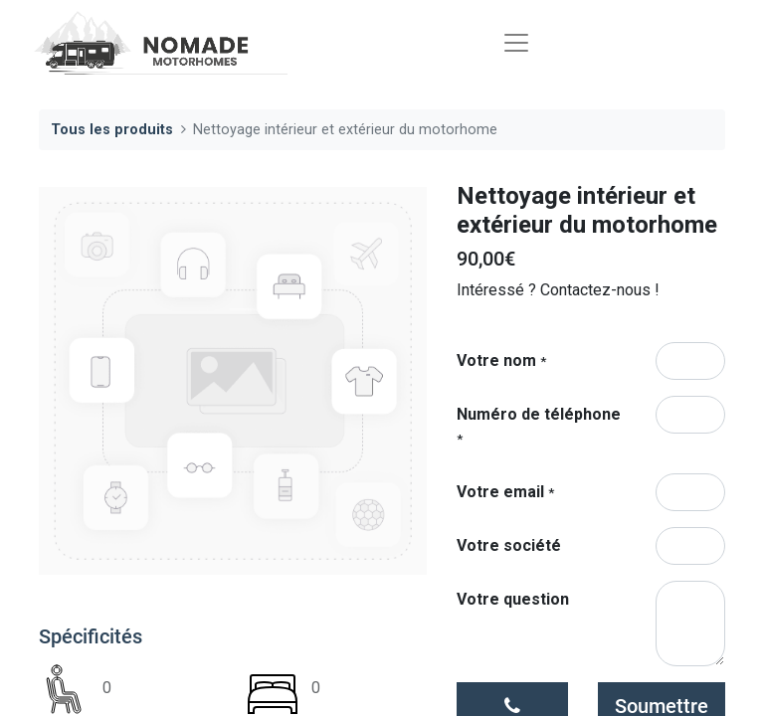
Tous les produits (112, 129)
